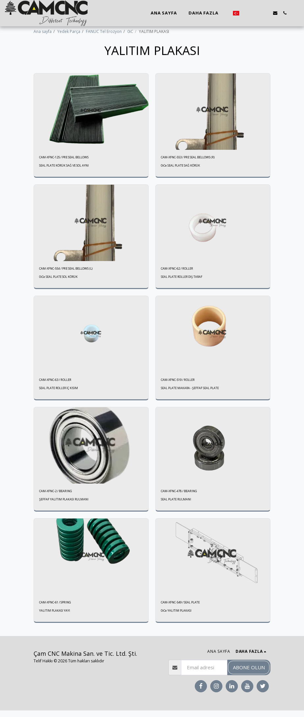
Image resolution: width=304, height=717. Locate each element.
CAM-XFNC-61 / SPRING (60, 608)
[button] (246, 13)
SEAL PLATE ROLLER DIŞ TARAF (184, 279)
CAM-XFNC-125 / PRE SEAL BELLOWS (72, 158)
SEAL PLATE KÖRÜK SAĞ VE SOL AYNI (65, 167)
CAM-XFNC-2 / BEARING (60, 495)
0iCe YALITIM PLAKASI (176, 617)
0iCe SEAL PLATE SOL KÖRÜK (59, 279)
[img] (91, 111)
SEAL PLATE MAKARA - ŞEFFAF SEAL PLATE (191, 392)
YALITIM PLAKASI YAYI (54, 617)
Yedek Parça (68, 31)
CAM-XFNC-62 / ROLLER (182, 270)
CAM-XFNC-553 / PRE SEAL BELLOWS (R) (196, 158)
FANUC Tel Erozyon (104, 31)
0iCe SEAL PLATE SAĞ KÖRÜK (181, 167)
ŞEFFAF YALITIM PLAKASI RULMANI (64, 504)
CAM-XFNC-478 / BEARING (185, 495)
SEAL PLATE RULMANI (177, 504)
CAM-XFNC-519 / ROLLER (183, 383)
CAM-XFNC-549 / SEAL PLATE (187, 608)
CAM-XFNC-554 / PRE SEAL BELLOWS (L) (74, 270)
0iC (130, 31)
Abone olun (249, 674)
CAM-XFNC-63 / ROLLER (60, 383)
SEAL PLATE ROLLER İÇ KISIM (60, 392)
